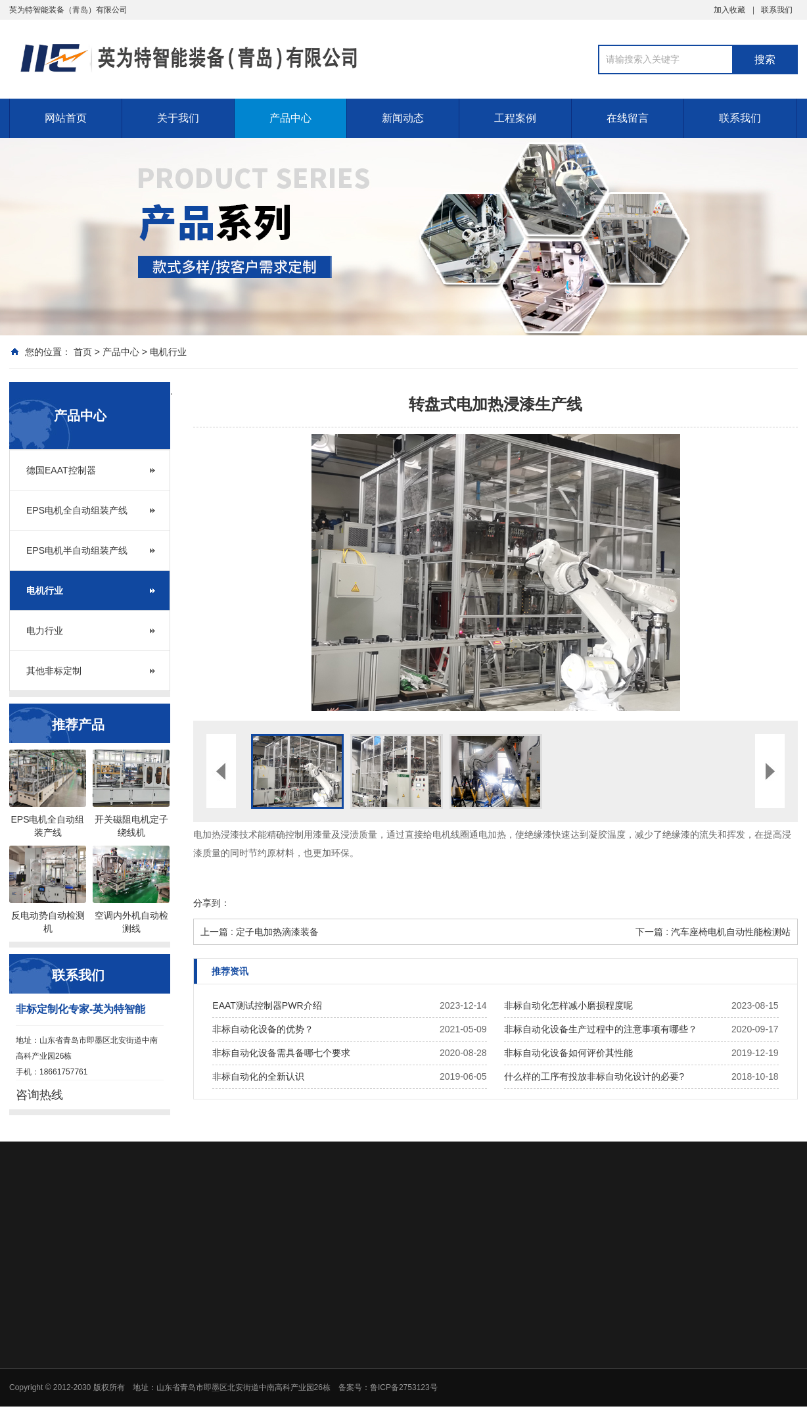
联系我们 (777, 9)
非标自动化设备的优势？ (262, 1029)
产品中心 (290, 118)
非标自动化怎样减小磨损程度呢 (568, 1005)
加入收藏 (729, 9)
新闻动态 (403, 118)
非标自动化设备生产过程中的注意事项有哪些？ (600, 1029)
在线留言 (628, 118)
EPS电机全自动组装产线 (76, 510)
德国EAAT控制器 (61, 470)
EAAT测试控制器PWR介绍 (266, 1005)
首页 (83, 352)
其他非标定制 (53, 670)
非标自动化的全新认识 (258, 1076)
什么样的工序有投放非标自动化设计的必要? (594, 1076)
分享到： (211, 903)
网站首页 (66, 118)
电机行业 (168, 352)
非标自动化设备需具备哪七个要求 (281, 1053)
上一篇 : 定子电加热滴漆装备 (259, 932)
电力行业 (44, 630)
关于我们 (178, 118)
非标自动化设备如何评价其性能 (568, 1053)
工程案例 (515, 118)
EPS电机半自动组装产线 (76, 550)
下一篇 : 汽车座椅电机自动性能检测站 (713, 932)
